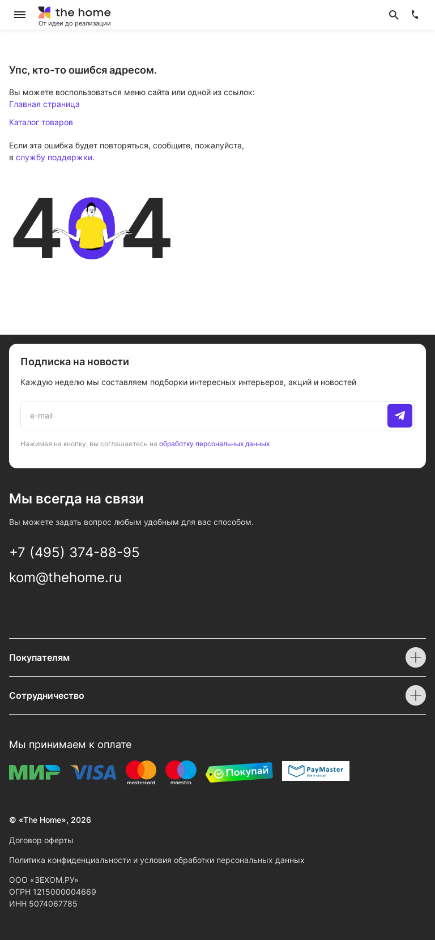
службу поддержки (54, 157)
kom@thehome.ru (65, 577)
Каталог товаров (41, 122)
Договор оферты (41, 840)
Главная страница (44, 104)
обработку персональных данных (214, 443)
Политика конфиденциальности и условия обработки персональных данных (157, 860)
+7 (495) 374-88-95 (74, 552)
